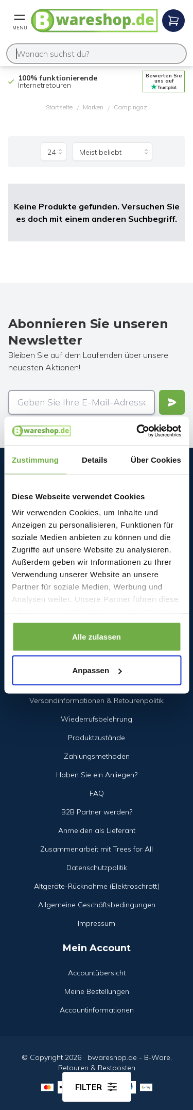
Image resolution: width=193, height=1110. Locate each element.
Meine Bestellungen (96, 991)
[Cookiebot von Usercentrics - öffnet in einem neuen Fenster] (137, 431)
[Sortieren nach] (112, 151)
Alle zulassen (96, 636)
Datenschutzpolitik (96, 867)
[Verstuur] (172, 402)
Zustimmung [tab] (35, 459)
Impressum (96, 923)
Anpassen (96, 670)
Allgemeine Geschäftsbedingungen (96, 904)
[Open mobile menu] (19, 20)
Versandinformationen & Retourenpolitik (96, 700)
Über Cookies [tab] (156, 459)
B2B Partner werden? (96, 812)
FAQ (97, 793)
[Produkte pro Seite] (53, 151)
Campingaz (130, 107)
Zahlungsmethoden (97, 756)
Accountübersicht (97, 972)
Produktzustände (96, 737)
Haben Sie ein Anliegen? (96, 774)
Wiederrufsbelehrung (96, 719)
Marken (93, 107)
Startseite (59, 107)
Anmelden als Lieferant (96, 830)
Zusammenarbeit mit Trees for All (96, 849)
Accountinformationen (97, 1010)
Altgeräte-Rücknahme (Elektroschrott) (97, 886)
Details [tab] (95, 459)
